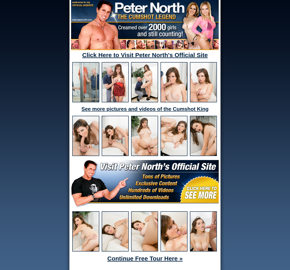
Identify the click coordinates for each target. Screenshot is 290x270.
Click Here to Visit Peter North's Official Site (145, 55)
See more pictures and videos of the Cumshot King (144, 109)
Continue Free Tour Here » (145, 258)
